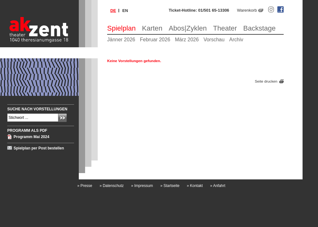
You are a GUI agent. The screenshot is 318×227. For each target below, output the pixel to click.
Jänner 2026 (121, 39)
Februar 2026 (155, 39)
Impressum (142, 185)
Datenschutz (112, 185)
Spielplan (121, 28)
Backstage (259, 28)
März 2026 (187, 39)
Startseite (170, 185)
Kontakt (195, 185)
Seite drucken (266, 81)
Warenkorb (247, 10)
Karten (152, 28)
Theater (225, 28)
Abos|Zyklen (188, 28)
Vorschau (214, 39)
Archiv (236, 39)
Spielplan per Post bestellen (39, 148)
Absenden (62, 118)
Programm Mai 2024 (31, 137)
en (125, 10)
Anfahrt (217, 185)
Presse (84, 185)
